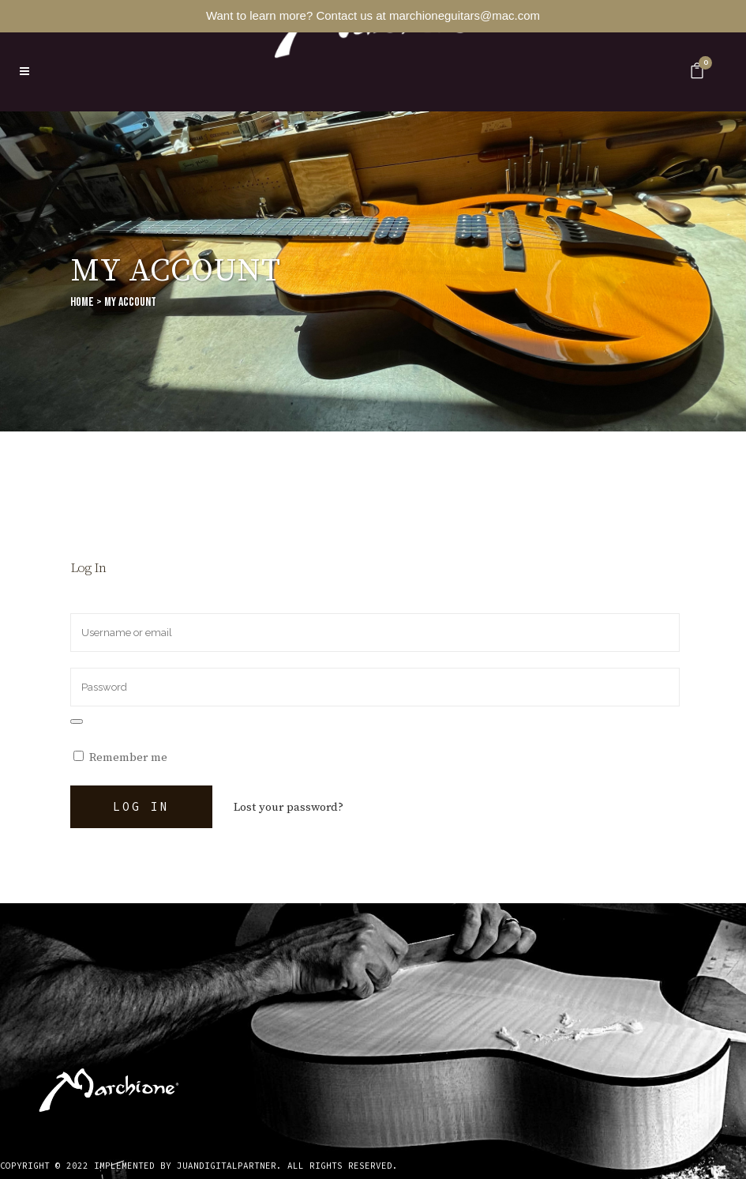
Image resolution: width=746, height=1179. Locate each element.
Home (82, 302)
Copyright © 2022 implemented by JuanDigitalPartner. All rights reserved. (199, 1165)
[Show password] (76, 721)
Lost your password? (288, 807)
